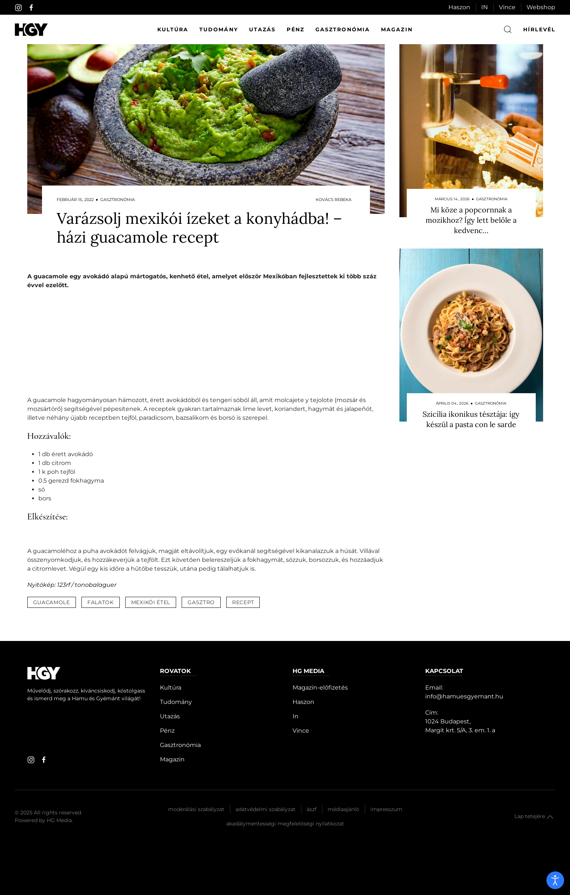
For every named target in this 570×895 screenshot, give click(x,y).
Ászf (312, 809)
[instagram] (18, 7)
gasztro (201, 602)
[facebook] (31, 7)
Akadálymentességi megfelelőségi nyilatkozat (285, 823)
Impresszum (386, 809)
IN (484, 7)
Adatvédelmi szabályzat (265, 809)
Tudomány (218, 29)
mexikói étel (150, 602)
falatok (100, 602)
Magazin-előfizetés (320, 687)
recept (243, 602)
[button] (550, 817)
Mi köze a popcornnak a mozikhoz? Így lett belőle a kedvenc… (471, 220)
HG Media (59, 820)
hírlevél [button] (539, 29)
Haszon (459, 7)
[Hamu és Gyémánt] (31, 29)
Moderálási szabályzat (196, 809)
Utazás (262, 29)
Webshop (541, 7)
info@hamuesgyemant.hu (464, 696)
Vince (507, 7)
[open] (555, 880)
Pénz (295, 29)
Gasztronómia (342, 29)
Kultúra (172, 29)
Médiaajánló (343, 809)
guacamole (51, 602)
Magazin (397, 29)
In (295, 716)
